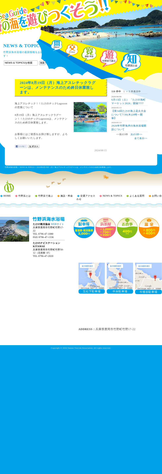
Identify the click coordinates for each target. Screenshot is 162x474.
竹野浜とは (24, 196)
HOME (7, 196)
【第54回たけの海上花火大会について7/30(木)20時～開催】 (128, 114)
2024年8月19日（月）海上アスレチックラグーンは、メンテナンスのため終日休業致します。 (75, 167)
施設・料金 (67, 196)
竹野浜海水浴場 (81, 9)
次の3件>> (136, 134)
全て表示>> (140, 138)
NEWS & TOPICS (27, 167)
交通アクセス (87, 196)
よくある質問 (137, 196)
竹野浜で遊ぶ (45, 196)
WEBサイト (57, 224)
